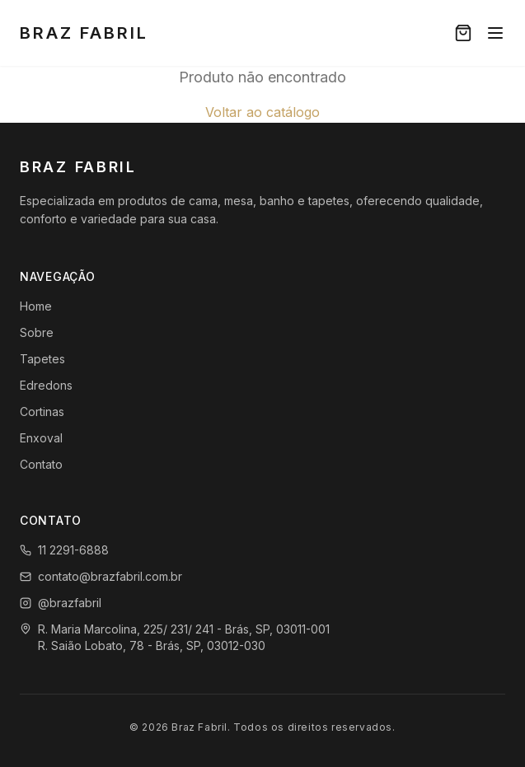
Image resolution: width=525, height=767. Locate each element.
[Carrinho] (463, 33)
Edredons (46, 385)
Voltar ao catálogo (262, 112)
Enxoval (41, 438)
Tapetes (42, 359)
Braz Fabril (84, 33)
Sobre (37, 332)
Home (36, 306)
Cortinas (42, 412)
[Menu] (495, 33)
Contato (41, 464)
